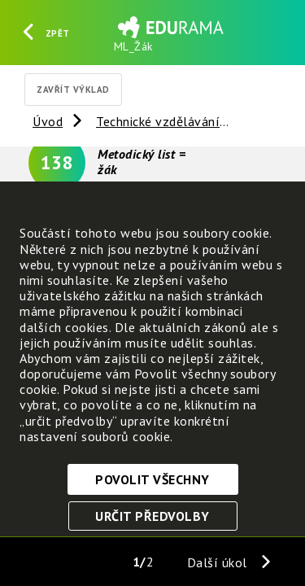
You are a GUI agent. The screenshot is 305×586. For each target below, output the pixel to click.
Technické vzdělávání (158, 121)
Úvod (48, 121)
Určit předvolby (152, 516)
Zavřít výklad (73, 89)
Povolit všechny (152, 479)
